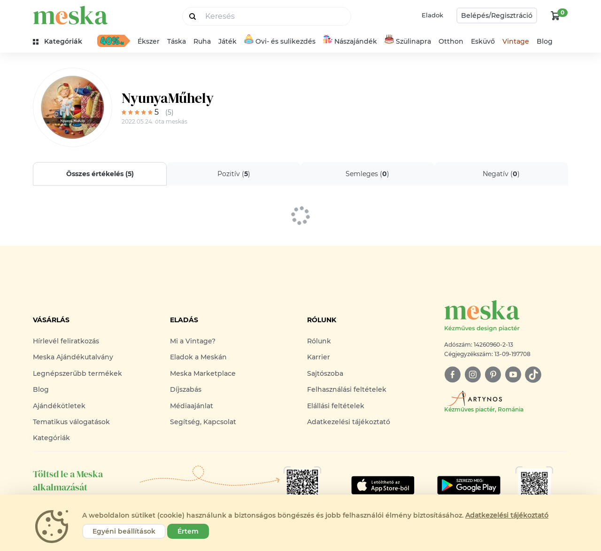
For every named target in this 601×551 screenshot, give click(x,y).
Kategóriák (51, 438)
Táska (176, 41)
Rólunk (319, 341)
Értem (188, 531)
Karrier (318, 357)
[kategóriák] (61, 42)
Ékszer (149, 41)
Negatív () (501, 173)
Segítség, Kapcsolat (203, 422)
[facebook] (452, 374)
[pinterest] (493, 374)
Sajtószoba (325, 373)
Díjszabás (185, 389)
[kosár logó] (555, 15)
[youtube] (513, 374)
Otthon (451, 41)
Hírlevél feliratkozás (66, 341)
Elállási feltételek (335, 406)
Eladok (432, 15)
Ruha (202, 41)
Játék (227, 41)
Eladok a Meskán (198, 357)
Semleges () (367, 173)
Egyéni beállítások (123, 531)
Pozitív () (233, 173)
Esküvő (483, 41)
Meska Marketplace (203, 373)
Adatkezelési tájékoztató (348, 422)
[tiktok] (533, 374)
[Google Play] (383, 485)
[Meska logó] (506, 316)
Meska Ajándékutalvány (73, 357)
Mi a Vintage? (193, 341)
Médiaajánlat (191, 406)
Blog (545, 41)
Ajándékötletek (59, 406)
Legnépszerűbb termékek (77, 373)
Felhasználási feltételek (346, 389)
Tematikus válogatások (71, 422)
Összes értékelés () (100, 173)
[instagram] (472, 374)
